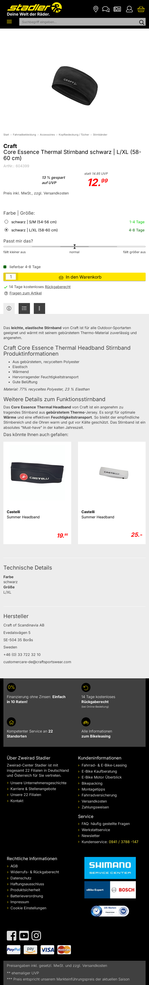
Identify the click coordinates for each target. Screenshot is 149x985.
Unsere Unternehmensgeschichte (38, 783)
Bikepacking (92, 783)
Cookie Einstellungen (28, 908)
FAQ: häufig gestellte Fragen (106, 823)
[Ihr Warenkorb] (141, 9)
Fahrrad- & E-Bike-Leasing (104, 765)
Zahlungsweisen (95, 807)
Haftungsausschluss (27, 884)
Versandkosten (94, 801)
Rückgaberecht (58, 286)
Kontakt (16, 800)
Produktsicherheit (25, 890)
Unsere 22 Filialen (25, 794)
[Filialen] (95, 9)
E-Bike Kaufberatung (99, 771)
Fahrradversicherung (99, 795)
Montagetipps (93, 789)
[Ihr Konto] (129, 9)
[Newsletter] (117, 9)
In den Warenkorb (80, 277)
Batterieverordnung (26, 896)
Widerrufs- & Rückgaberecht (34, 872)
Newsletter (91, 835)
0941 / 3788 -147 (123, 841)
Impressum (19, 902)
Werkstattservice (96, 829)
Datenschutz (21, 878)
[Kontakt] (106, 9)
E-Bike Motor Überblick (102, 777)
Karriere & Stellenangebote (33, 788)
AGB (14, 866)
